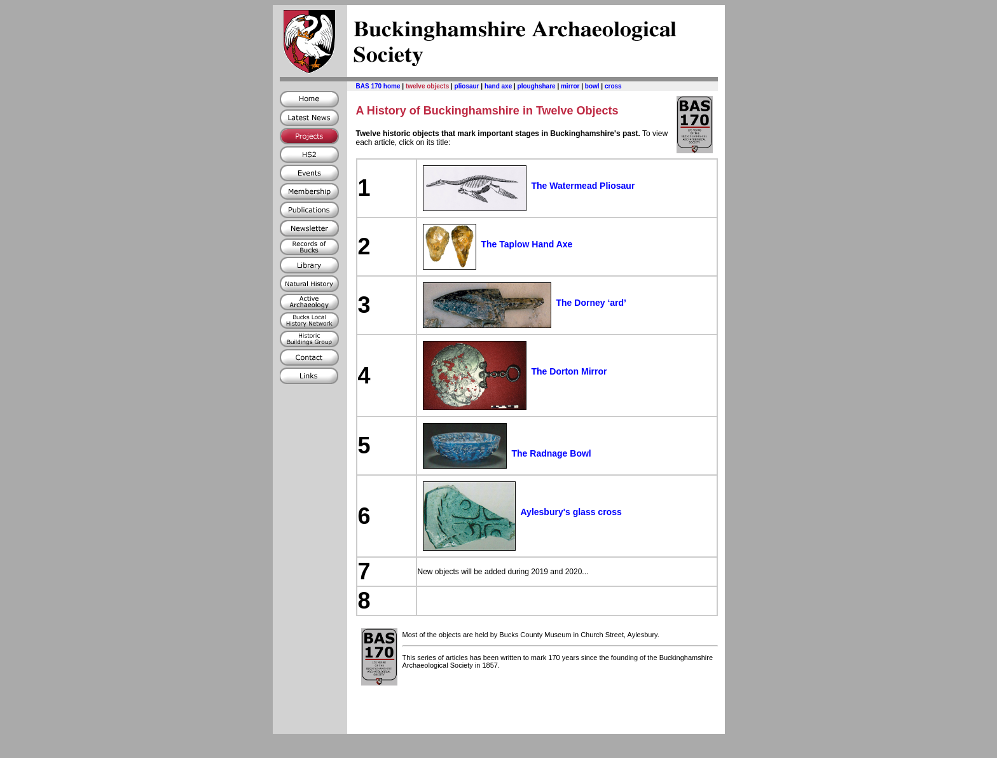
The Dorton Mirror (569, 371)
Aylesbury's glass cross (571, 512)
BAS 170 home (378, 86)
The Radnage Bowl (551, 453)
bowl (592, 86)
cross (613, 86)
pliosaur (467, 86)
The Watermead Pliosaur (583, 186)
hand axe (498, 86)
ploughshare (537, 86)
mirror (570, 86)
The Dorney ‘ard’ (591, 303)
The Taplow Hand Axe (527, 244)
